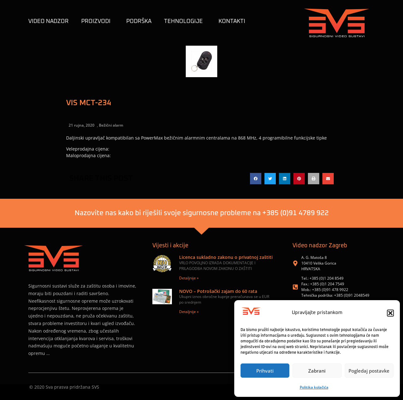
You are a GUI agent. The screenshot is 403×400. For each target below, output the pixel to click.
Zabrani (317, 371)
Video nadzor (48, 21)
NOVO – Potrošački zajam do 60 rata (218, 291)
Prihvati (265, 371)
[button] (390, 313)
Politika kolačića (314, 387)
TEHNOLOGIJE (185, 21)
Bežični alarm (111, 125)
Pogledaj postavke (369, 371)
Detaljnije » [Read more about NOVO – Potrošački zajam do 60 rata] (189, 311)
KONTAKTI (232, 21)
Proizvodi (97, 21)
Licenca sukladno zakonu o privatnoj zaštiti (226, 257)
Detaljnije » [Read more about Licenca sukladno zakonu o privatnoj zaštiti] (189, 278)
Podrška (138, 21)
